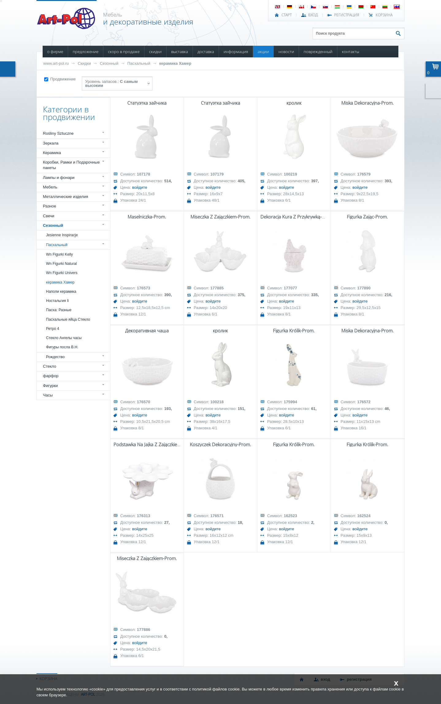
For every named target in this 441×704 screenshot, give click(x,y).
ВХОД (313, 15)
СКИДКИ (155, 51)
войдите (139, 187)
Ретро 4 (52, 329)
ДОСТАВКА (205, 51)
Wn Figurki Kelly (59, 254)
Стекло (49, 366)
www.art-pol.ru (56, 63)
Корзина (384, 15)
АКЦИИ (263, 51)
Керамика (52, 152)
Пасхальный (138, 63)
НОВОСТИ (286, 51)
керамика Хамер (175, 63)
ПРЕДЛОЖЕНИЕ (85, 51)
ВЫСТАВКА (179, 51)
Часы (48, 395)
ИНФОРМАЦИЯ (236, 51)
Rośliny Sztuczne (58, 133)
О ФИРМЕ (55, 51)
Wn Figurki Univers (61, 273)
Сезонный (109, 63)
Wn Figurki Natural (61, 263)
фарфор (51, 375)
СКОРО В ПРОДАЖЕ (124, 51)
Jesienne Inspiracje (62, 235)
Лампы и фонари (59, 177)
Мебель (50, 187)
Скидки (84, 63)
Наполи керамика (61, 291)
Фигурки (50, 385)
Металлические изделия (65, 196)
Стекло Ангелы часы (64, 338)
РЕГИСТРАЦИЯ (346, 15)
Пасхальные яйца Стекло (68, 319)
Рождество (55, 357)
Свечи (48, 216)
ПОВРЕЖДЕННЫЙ (318, 51)
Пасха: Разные (58, 310)
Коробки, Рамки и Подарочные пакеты (71, 165)
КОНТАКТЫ (350, 51)
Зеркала (51, 143)
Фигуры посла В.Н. (62, 347)
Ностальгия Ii (57, 301)
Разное (49, 206)
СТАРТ (287, 15)
